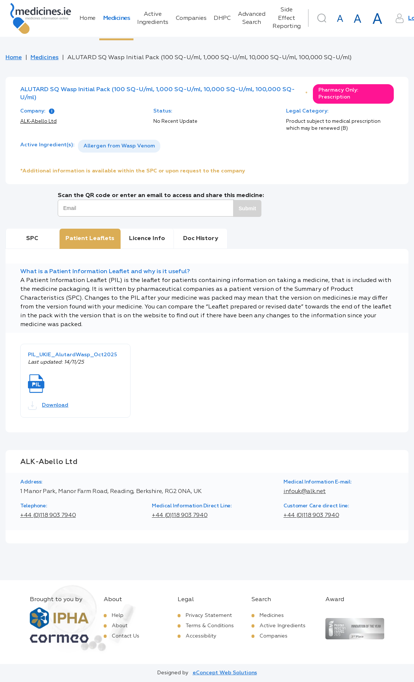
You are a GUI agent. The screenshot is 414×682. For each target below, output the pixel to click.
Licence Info (147, 239)
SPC (32, 239)
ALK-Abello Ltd (38, 121)
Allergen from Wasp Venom (119, 146)
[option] (119, 146)
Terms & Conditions (210, 625)
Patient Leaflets (89, 239)
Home (87, 18)
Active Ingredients (152, 18)
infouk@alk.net (304, 491)
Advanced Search (251, 18)
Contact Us (125, 636)
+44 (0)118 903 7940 (48, 515)
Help (118, 615)
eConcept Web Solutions (225, 672)
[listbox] (119, 146)
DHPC (222, 18)
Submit (247, 208)
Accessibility (201, 636)
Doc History (200, 239)
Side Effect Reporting (286, 18)
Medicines (116, 18)
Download (48, 405)
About (120, 625)
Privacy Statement (209, 615)
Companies (191, 18)
